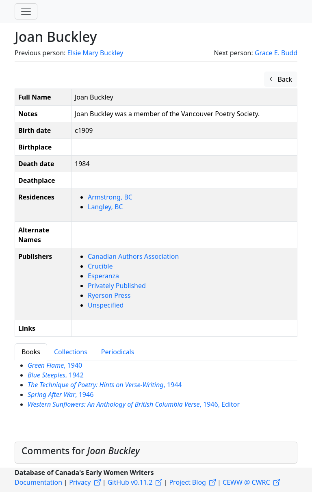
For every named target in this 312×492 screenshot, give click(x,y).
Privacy (80, 482)
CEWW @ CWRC (246, 482)
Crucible (100, 266)
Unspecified (106, 305)
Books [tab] (31, 351)
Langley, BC (105, 206)
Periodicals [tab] (117, 351)
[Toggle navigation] (26, 11)
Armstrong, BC (110, 197)
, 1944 (105, 384)
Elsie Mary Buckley (95, 52)
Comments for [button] (81, 450)
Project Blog (187, 482)
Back (280, 79)
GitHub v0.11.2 (130, 482)
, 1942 (56, 375)
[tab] (156, 452)
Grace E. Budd (276, 52)
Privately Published (117, 285)
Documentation (38, 482)
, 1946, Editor (134, 404)
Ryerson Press (109, 295)
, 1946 (60, 394)
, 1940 (55, 365)
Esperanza (103, 275)
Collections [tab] (70, 351)
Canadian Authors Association (133, 256)
